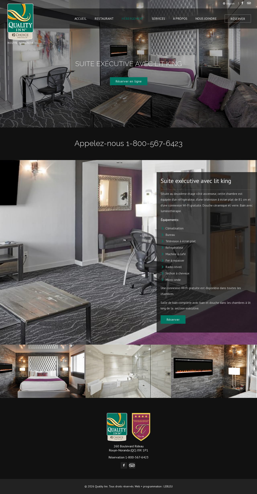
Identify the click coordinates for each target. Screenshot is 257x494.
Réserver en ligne (128, 81)
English (229, 3)
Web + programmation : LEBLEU (154, 486)
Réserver (237, 19)
